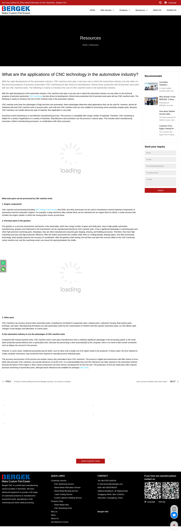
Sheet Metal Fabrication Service (67, 488)
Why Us (54, 512)
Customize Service (58, 481)
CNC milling (40, 210)
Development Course (59, 522)
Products (124, 10)
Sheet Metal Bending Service (66, 491)
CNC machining (35, 96)
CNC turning (51, 210)
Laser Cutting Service (63, 494)
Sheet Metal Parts (61, 505)
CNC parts (84, 368)
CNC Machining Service (64, 484)
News (53, 515)
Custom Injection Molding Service (68, 498)
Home (92, 10)
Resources (140, 10)
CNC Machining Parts (63, 508)
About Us (157, 10)
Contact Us (171, 10)
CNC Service (105, 10)
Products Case (57, 501)
